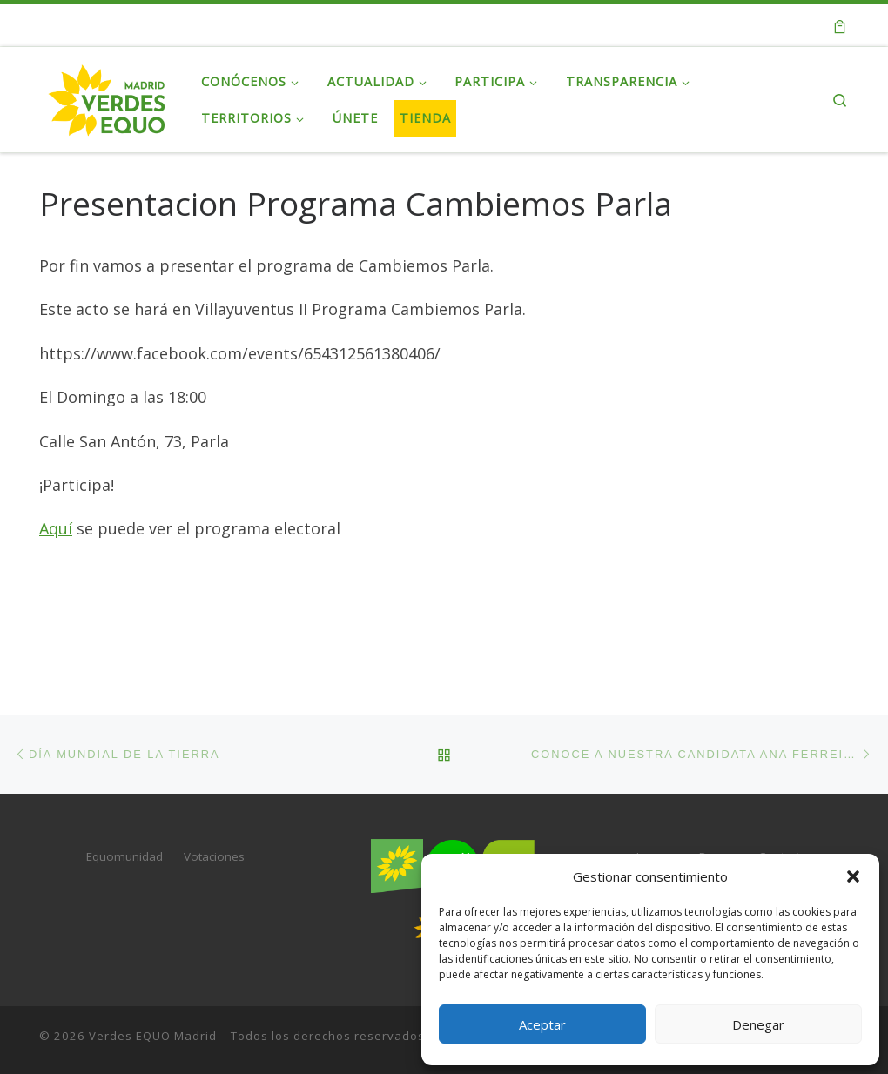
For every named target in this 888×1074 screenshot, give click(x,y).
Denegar (758, 1024)
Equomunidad (124, 856)
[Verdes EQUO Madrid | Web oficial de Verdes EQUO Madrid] (107, 96)
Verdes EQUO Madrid (153, 1036)
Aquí (55, 528)
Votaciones (214, 856)
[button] (853, 876)
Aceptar (542, 1024)
